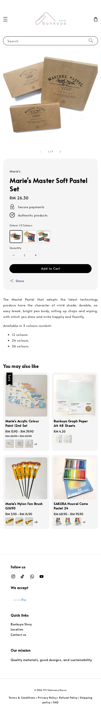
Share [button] (17, 281)
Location (17, 629)
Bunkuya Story (21, 624)
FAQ (56, 702)
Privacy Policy (47, 697)
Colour (21, 225)
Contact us (18, 635)
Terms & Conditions (22, 697)
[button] (5, 19)
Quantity (15, 248)
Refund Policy (68, 697)
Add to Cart (50, 268)
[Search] (91, 41)
